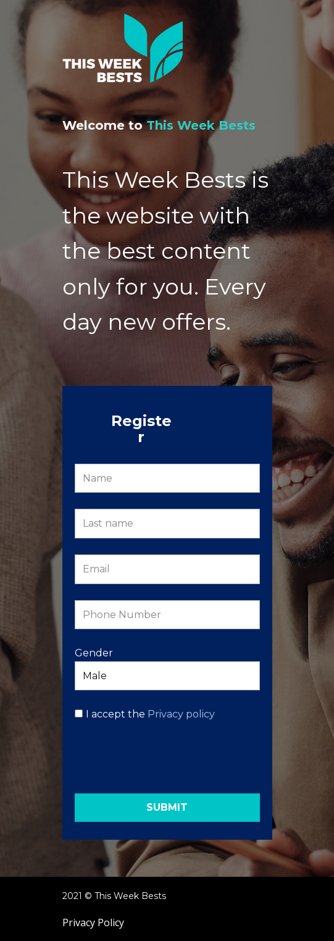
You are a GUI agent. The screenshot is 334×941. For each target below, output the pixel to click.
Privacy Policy (93, 922)
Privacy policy (181, 714)
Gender (94, 653)
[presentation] (168, 762)
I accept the (150, 714)
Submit (167, 807)
